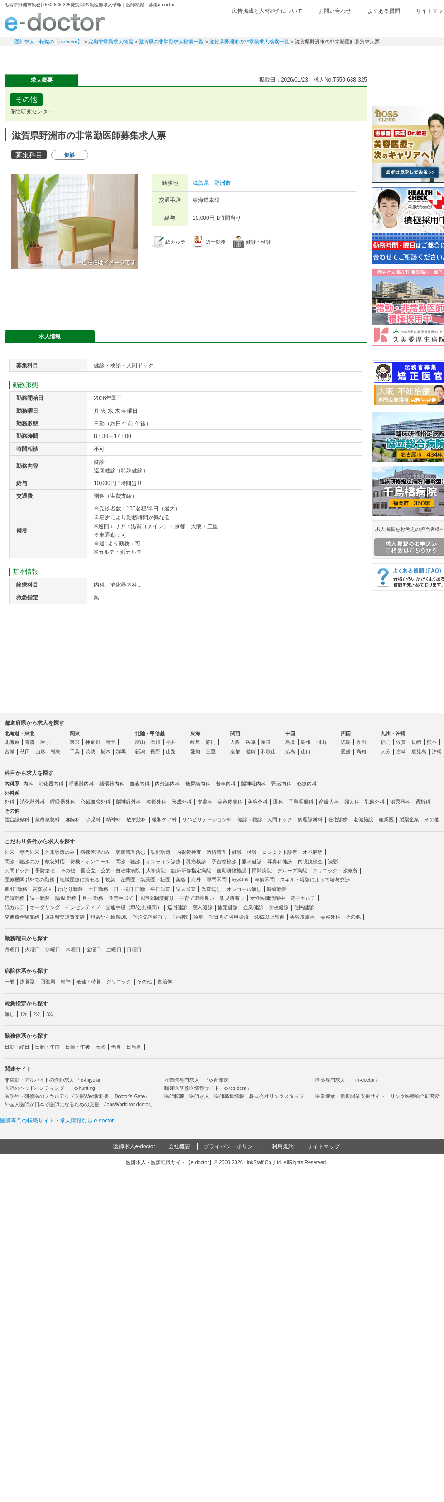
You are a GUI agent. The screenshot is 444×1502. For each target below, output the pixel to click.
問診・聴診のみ (22, 861)
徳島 (346, 742)
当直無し (211, 889)
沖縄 (437, 751)
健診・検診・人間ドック (264, 819)
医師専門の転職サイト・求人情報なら (57, 1120)
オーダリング (45, 907)
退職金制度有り (156, 898)
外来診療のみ (60, 852)
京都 (235, 751)
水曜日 (52, 949)
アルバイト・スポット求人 (163, 56)
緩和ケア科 (164, 819)
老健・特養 (88, 981)
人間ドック (17, 870)
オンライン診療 (163, 861)
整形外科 (156, 801)
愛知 (195, 751)
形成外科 (182, 801)
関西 (235, 733)
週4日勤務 (16, 889)
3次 (50, 1014)
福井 (171, 742)
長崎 (416, 742)
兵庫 (251, 742)
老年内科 (226, 783)
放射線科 (136, 819)
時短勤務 (277, 889)
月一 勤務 (92, 898)
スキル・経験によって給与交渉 (315, 879)
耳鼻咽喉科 (301, 801)
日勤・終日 (17, 1046)
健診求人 (226, 56)
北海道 (12, 742)
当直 (116, 1046)
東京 (75, 742)
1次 (24, 1014)
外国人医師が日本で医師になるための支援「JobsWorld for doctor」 (80, 1104)
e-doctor (55, 21)
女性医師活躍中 (267, 898)
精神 (66, 981)
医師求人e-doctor (134, 1146)
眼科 (278, 801)
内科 (28, 783)
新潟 (140, 751)
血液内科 (140, 783)
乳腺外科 (375, 801)
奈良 (266, 742)
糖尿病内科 (197, 783)
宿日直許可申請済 (229, 916)
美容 (181, 879)
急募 (198, 916)
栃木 (106, 751)
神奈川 (92, 742)
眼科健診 (252, 861)
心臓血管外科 (96, 801)
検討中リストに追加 (329, 97)
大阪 (235, 742)
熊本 (432, 742)
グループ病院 (292, 870)
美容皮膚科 (229, 801)
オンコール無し (244, 889)
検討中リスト (378, 25)
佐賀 (401, 742)
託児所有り (232, 898)
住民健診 (304, 907)
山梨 (171, 751)
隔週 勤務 (66, 898)
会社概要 (179, 1146)
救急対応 (55, 861)
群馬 (121, 751)
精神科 (113, 819)
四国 (346, 733)
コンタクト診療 (279, 852)
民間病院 (262, 870)
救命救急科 (47, 819)
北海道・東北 (19, 733)
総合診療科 (17, 819)
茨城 (90, 751)
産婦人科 (329, 801)
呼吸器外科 (62, 801)
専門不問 (217, 879)
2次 (37, 1014)
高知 (361, 751)
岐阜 (195, 742)
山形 (40, 751)
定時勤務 (14, 898)
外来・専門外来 (22, 852)
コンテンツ (353, 56)
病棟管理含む (130, 852)
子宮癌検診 (224, 861)
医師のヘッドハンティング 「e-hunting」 (52, 1088)
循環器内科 (111, 783)
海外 (196, 879)
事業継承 (290, 56)
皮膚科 (204, 801)
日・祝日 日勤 (129, 889)
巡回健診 (177, 907)
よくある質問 (383, 11)
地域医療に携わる (80, 879)
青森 (30, 742)
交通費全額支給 (22, 916)
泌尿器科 (400, 801)
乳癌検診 (196, 861)
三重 (211, 751)
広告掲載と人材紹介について (267, 11)
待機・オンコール (90, 861)
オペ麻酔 (313, 852)
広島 (290, 751)
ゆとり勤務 (70, 889)
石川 (155, 742)
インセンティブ (82, 907)
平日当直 (160, 889)
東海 (195, 733)
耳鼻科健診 (279, 861)
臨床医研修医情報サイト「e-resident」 (207, 1088)
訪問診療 (161, 852)
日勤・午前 (47, 1046)
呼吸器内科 (81, 783)
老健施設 (363, 819)
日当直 (133, 1046)
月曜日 (12, 949)
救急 (110, 879)
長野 (155, 751)
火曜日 (32, 949)
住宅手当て (121, 898)
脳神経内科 (253, 783)
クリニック (118, 981)
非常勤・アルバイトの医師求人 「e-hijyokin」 (56, 1080)
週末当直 (186, 889)
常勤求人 (36, 56)
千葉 (75, 751)
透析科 (422, 801)
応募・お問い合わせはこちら (186, 296)
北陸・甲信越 (150, 733)
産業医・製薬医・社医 (145, 879)
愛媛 (346, 751)
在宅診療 (338, 819)
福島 (56, 751)
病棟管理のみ (95, 852)
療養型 (27, 981)
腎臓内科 (281, 783)
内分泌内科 (167, 783)
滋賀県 (201, 183)
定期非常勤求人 (99, 56)
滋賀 (251, 751)
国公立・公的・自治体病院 (110, 870)
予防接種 (45, 870)
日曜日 (134, 949)
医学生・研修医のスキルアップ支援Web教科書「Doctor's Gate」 (77, 1096)
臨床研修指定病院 (191, 870)
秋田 (25, 751)
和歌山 (268, 751)
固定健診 (228, 907)
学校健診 (279, 907)
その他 (432, 819)
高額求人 (43, 889)
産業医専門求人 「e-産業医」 (199, 1080)
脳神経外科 (128, 801)
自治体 (164, 981)
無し (9, 1014)
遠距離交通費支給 (65, 916)
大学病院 (156, 870)
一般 (9, 981)
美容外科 (258, 801)
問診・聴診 (128, 861)
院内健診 (202, 907)
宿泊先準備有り (150, 916)
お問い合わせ (335, 11)
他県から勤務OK (108, 916)
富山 (140, 742)
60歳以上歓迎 (269, 916)
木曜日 (73, 949)
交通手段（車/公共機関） (134, 907)
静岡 (211, 742)
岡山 (321, 742)
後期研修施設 (231, 870)
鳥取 (290, 742)
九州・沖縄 (393, 733)
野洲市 (222, 183)
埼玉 (111, 742)
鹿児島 (418, 751)
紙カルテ (14, 907)
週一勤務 (40, 898)
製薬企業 (409, 819)
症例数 (180, 916)
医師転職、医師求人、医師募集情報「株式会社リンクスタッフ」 (236, 1096)
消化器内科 (51, 783)
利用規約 (283, 1146)
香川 (361, 742)
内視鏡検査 (188, 852)
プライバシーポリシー (231, 1146)
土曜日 (113, 949)
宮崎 (401, 751)
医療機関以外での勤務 (29, 879)
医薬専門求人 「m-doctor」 (347, 1080)
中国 (290, 733)
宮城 (9, 751)
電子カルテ (302, 898)
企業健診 (253, 907)
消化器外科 (32, 801)
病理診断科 (310, 819)
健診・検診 (244, 852)
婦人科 (351, 801)
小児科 (93, 819)
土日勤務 (98, 889)
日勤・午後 (77, 1046)
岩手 (45, 742)
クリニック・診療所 (335, 870)
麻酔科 (72, 819)
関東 (75, 733)
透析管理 (217, 852)
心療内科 (307, 783)
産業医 (386, 819)
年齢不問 (265, 879)
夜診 (101, 1046)
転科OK (240, 879)
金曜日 (93, 949)
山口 (306, 751)
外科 (9, 801)
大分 (386, 751)
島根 (306, 742)
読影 (333, 861)
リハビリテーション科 (207, 819)
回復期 (47, 981)
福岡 (386, 742)
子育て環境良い (196, 898)
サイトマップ (323, 1146)
